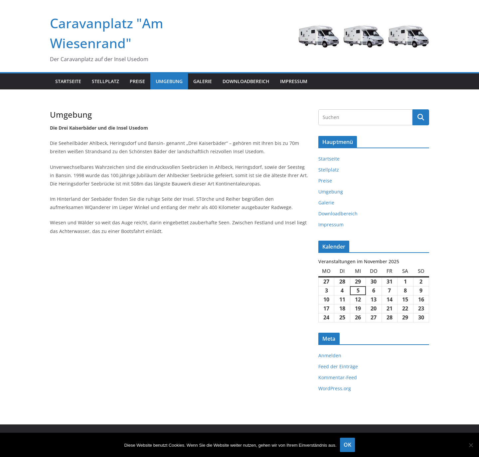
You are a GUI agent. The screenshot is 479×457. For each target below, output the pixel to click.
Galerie (202, 81)
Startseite (68, 81)
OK (347, 444)
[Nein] (470, 445)
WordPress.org (334, 388)
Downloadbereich (246, 81)
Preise (137, 81)
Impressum (293, 81)
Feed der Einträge (338, 366)
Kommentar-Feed (337, 377)
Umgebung (169, 81)
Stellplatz (105, 81)
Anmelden (329, 355)
